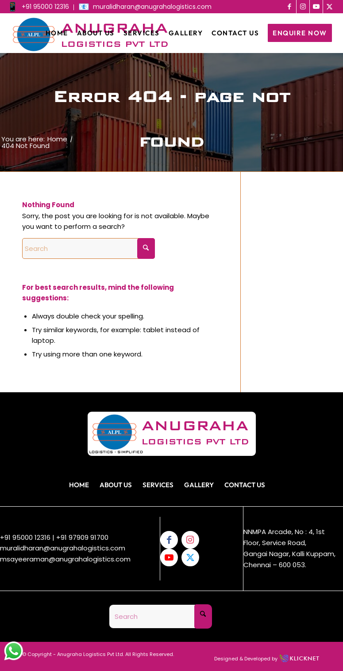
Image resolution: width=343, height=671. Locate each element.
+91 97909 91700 (82, 537)
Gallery (199, 485)
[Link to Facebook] (289, 6)
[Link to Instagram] (303, 6)
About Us (116, 485)
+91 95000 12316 (25, 537)
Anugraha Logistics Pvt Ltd (90, 654)
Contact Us (244, 485)
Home (79, 485)
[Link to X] (329, 6)
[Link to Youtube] (316, 6)
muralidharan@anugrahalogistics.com (62, 548)
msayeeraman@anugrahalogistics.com (65, 559)
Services (158, 485)
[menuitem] (40, 7)
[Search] (88, 248)
